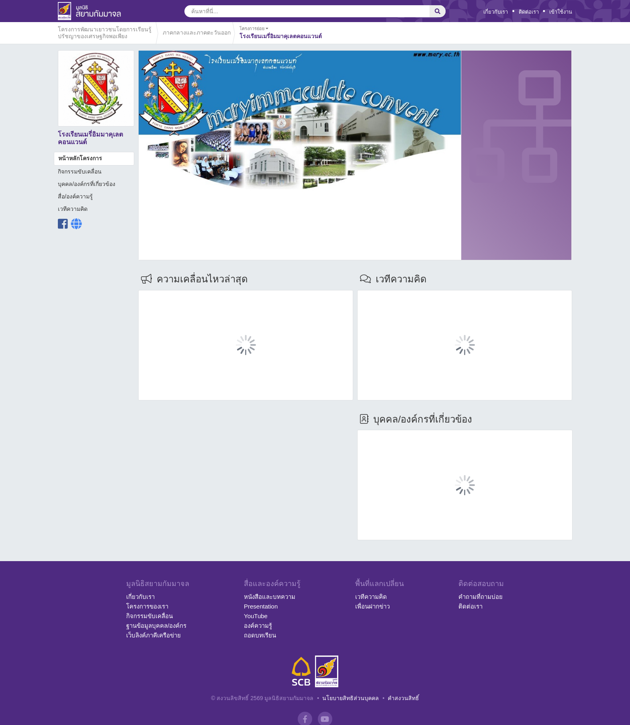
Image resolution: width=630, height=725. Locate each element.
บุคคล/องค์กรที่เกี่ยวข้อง (86, 184)
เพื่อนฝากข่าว (372, 606)
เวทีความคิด (73, 209)
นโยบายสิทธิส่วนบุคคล (350, 698)
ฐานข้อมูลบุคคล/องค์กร (156, 625)
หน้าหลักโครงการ (80, 158)
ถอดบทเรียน (260, 635)
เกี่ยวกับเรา (495, 12)
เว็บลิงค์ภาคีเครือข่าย (153, 635)
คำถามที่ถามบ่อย (480, 596)
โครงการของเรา (147, 606)
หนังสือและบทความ (269, 596)
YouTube (256, 616)
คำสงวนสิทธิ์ (403, 698)
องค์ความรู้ (258, 625)
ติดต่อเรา (529, 12)
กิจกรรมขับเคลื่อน (80, 171)
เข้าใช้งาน (560, 12)
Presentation (261, 606)
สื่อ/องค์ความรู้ (75, 196)
